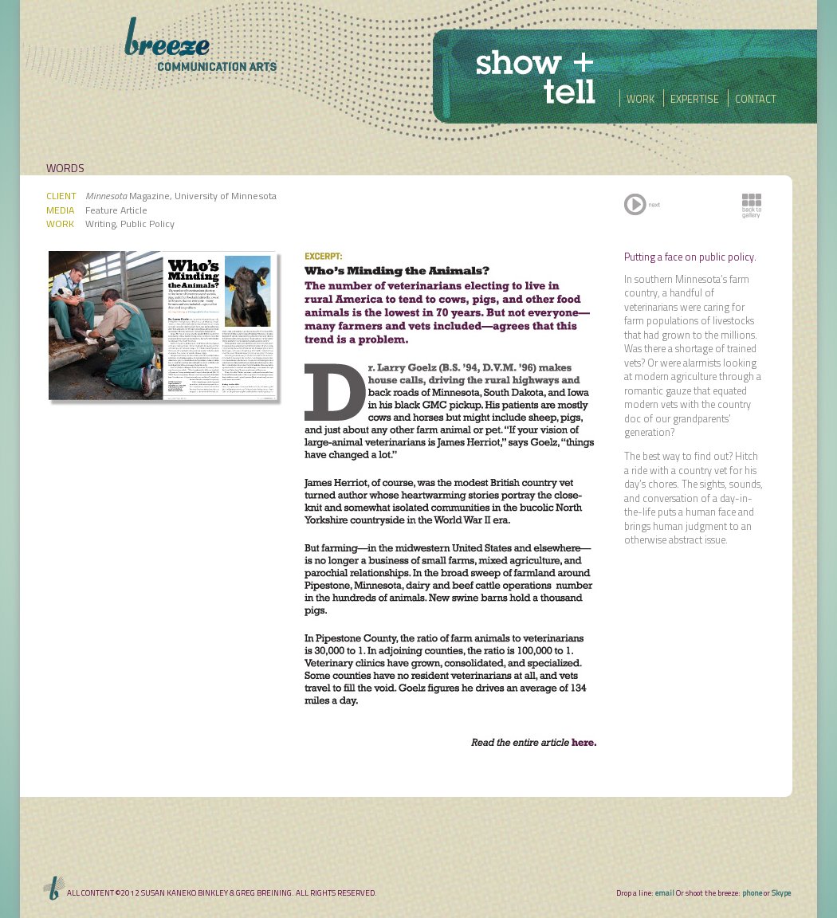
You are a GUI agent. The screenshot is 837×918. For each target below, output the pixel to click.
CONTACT (751, 99)
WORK (638, 99)
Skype (781, 893)
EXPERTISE (693, 99)
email (664, 893)
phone (752, 893)
